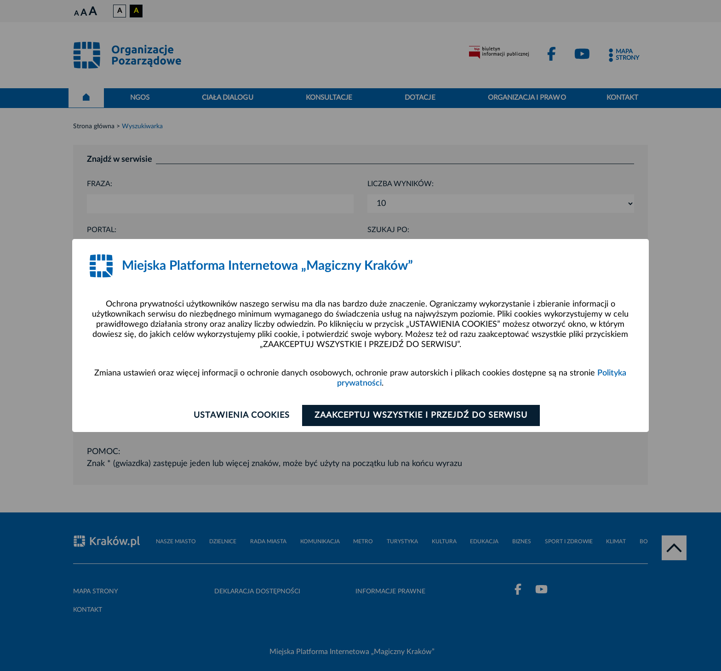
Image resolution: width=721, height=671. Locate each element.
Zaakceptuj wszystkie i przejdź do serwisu (421, 415)
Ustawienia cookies (242, 415)
